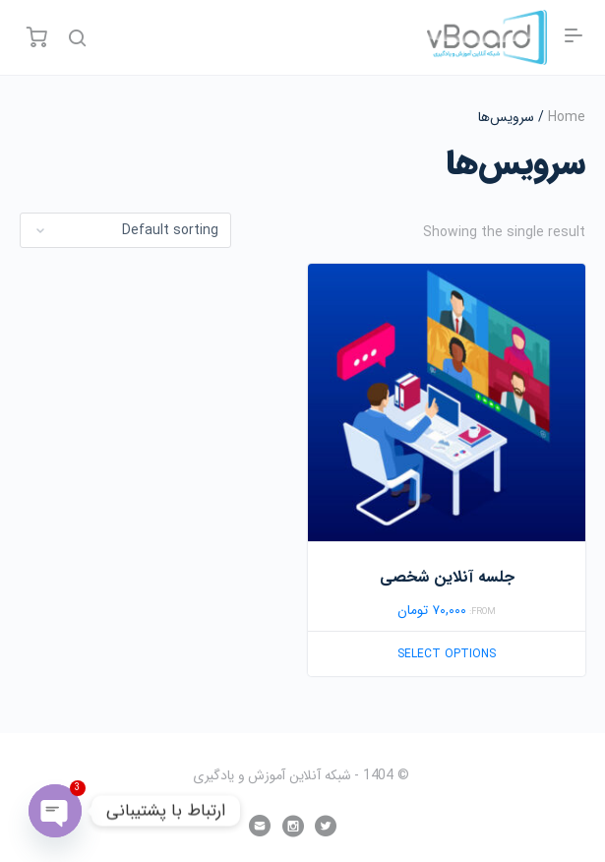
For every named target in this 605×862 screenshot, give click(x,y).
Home (566, 117)
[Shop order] (125, 230)
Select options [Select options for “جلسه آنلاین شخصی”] (446, 654)
